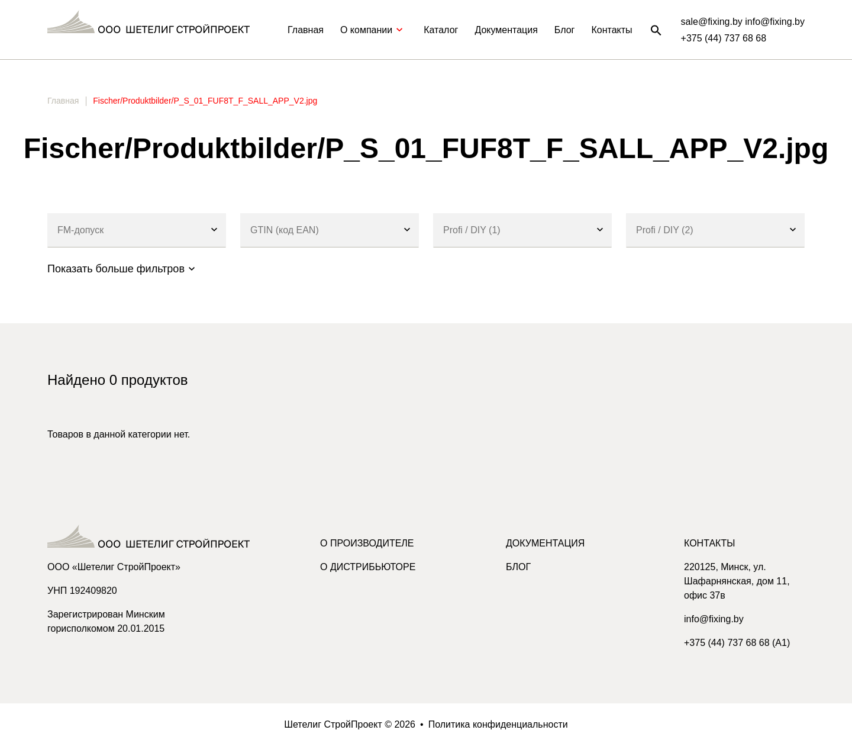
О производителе (367, 543)
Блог (564, 30)
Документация (506, 30)
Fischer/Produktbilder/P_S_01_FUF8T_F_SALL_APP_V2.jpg (205, 100)
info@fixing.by (714, 619)
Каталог (441, 30)
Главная (306, 30)
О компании (373, 29)
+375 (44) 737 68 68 (724, 38)
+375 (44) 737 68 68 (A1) (737, 643)
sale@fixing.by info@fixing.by (743, 22)
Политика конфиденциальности (498, 724)
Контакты (611, 30)
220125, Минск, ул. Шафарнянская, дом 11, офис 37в (737, 581)
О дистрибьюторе (367, 567)
